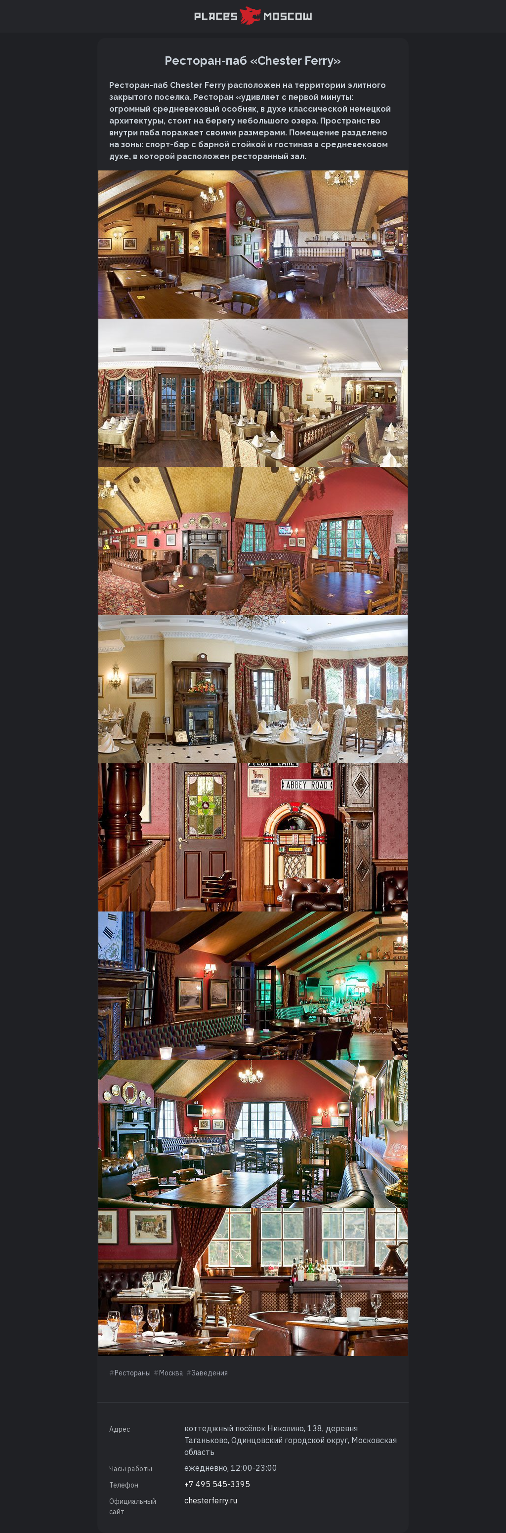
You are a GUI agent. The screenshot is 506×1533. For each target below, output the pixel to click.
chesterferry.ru (210, 1500)
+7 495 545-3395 (217, 1484)
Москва (171, 1372)
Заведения (210, 1372)
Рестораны (133, 1372)
